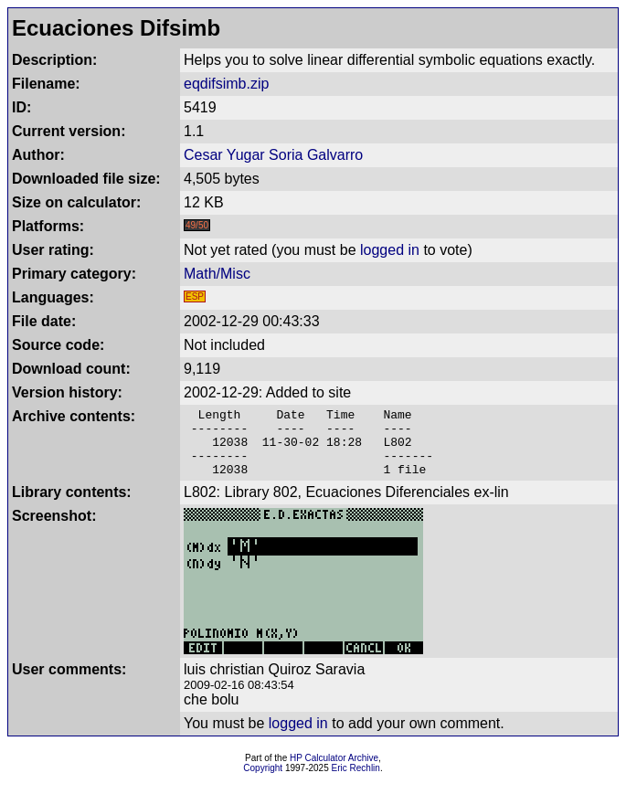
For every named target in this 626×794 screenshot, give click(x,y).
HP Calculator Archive (334, 772)
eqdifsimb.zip (226, 83)
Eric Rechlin (356, 782)
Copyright (262, 782)
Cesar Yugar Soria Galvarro (273, 155)
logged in (389, 250)
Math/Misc (217, 273)
